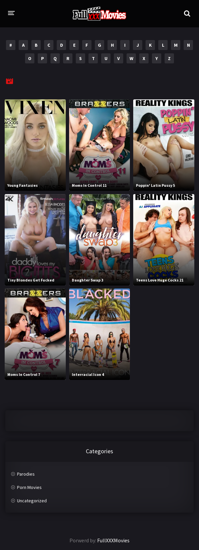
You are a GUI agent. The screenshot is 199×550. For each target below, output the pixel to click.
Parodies (26, 474)
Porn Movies (29, 487)
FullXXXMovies (113, 540)
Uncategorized (32, 501)
